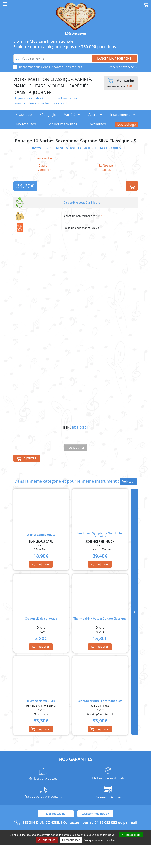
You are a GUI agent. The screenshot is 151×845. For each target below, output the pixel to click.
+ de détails (75, 448)
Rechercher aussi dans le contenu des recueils (50, 67)
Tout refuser (47, 840)
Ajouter (131, 185)
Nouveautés (26, 124)
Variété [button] (72, 114)
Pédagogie (48, 114)
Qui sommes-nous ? (95, 814)
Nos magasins (55, 814)
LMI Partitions (75, 33)
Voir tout (128, 482)
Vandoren (44, 170)
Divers (36, 147)
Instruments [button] (122, 114)
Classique (24, 114)
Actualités (98, 124)
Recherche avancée (121, 67)
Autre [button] (95, 114)
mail (133, 822)
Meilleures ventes (62, 124)
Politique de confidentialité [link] (99, 840)
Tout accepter (131, 834)
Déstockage (126, 124)
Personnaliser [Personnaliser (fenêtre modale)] (71, 840)
